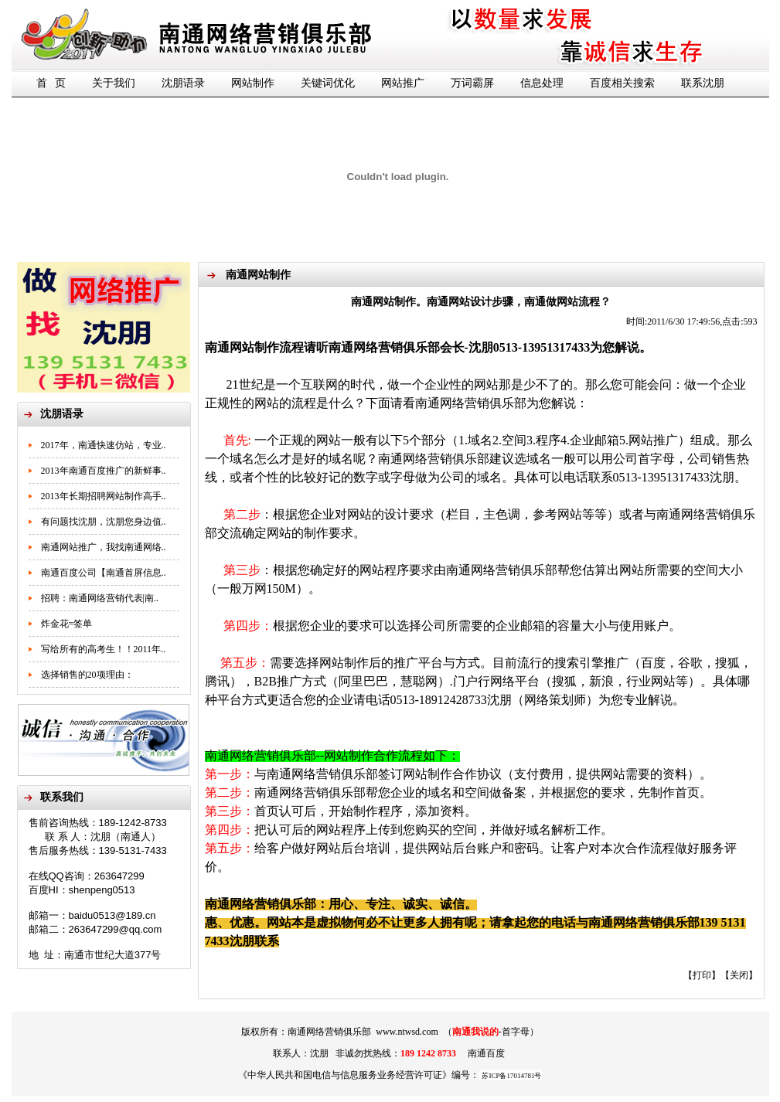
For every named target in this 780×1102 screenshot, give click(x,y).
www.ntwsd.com (407, 1031)
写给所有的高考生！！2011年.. (103, 649)
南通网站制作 (242, 347)
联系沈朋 (702, 83)
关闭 (739, 975)
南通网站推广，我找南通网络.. (103, 547)
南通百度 (486, 1053)
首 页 (51, 83)
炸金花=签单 (67, 623)
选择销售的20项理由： (87, 674)
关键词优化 (328, 83)
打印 (702, 975)
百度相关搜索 (622, 83)
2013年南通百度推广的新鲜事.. (103, 470)
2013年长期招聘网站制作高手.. (103, 496)
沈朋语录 (183, 83)
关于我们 (113, 83)
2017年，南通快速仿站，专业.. (103, 445)
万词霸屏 (472, 83)
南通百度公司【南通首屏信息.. (103, 572)
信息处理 (542, 83)
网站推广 (402, 83)
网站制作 (252, 83)
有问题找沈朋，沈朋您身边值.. (103, 521)
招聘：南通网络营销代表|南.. (99, 598)
